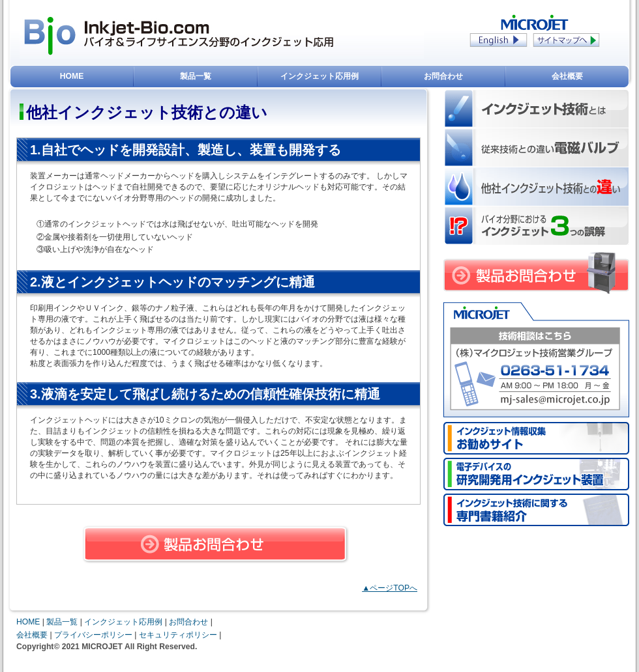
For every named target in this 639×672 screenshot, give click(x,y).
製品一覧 (195, 76)
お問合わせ (443, 76)
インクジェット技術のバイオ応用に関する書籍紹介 (536, 510)
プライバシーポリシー (93, 634)
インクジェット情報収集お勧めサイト (536, 438)
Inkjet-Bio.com (52, 36)
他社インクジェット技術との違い (536, 186)
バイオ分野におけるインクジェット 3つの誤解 (536, 225)
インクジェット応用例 (319, 76)
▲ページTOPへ (389, 588)
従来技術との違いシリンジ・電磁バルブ (536, 147)
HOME (71, 76)
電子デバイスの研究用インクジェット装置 (536, 474)
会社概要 (567, 76)
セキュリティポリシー (178, 634)
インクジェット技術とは (536, 108)
